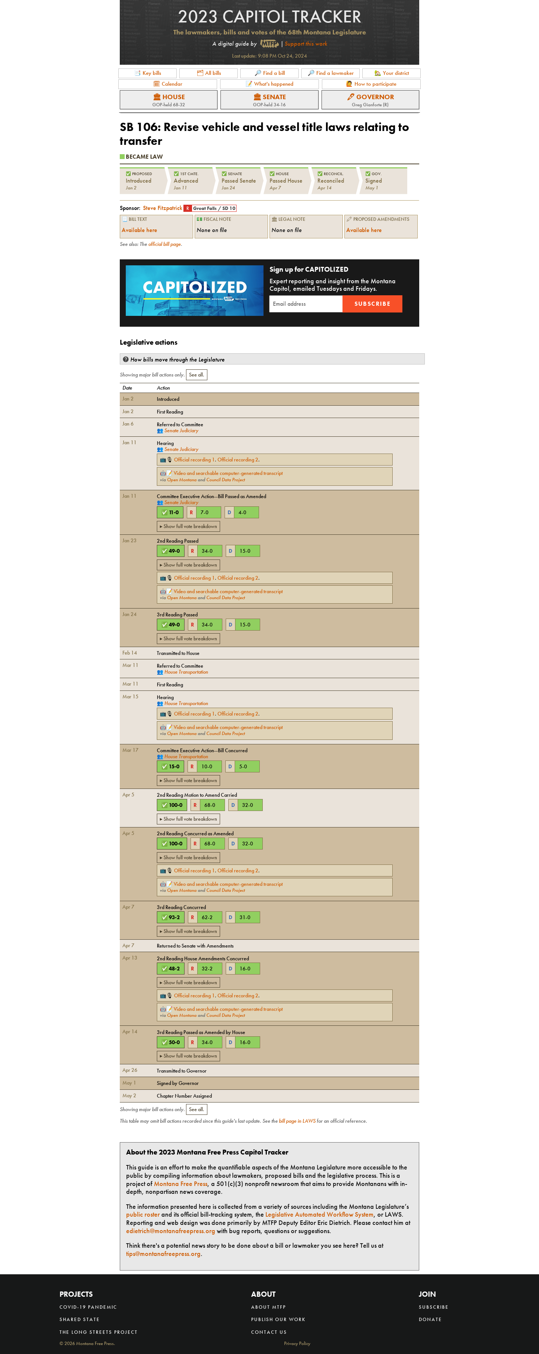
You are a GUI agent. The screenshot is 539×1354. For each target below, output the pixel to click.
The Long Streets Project (99, 1332)
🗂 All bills (209, 73)
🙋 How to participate (371, 84)
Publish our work (278, 1319)
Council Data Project (225, 480)
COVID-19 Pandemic (88, 1307)
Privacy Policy (297, 1344)
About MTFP (268, 1307)
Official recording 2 (237, 459)
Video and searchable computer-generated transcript (228, 473)
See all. (196, 374)
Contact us (269, 1332)
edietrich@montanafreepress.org (170, 1230)
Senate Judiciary (181, 430)
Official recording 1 (194, 459)
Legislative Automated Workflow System (319, 1214)
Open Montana (182, 480)
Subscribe (372, 304)
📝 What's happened (269, 84)
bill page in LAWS (297, 1120)
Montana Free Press (180, 1183)
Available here (139, 230)
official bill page (164, 244)
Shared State (80, 1319)
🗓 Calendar (167, 84)
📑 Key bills (147, 73)
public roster (143, 1214)
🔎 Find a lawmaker (331, 73)
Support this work (305, 44)
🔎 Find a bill (270, 73)
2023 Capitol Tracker (270, 16)
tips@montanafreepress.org (163, 1253)
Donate (430, 1319)
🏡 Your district (391, 73)
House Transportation (186, 671)
